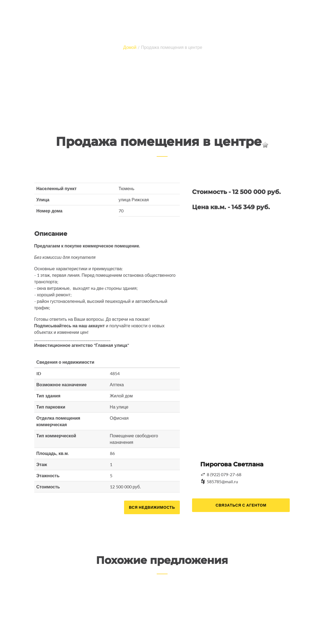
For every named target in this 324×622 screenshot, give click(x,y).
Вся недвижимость (152, 507)
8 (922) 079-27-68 (224, 474)
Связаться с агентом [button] (240, 505)
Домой (130, 47)
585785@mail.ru (222, 481)
